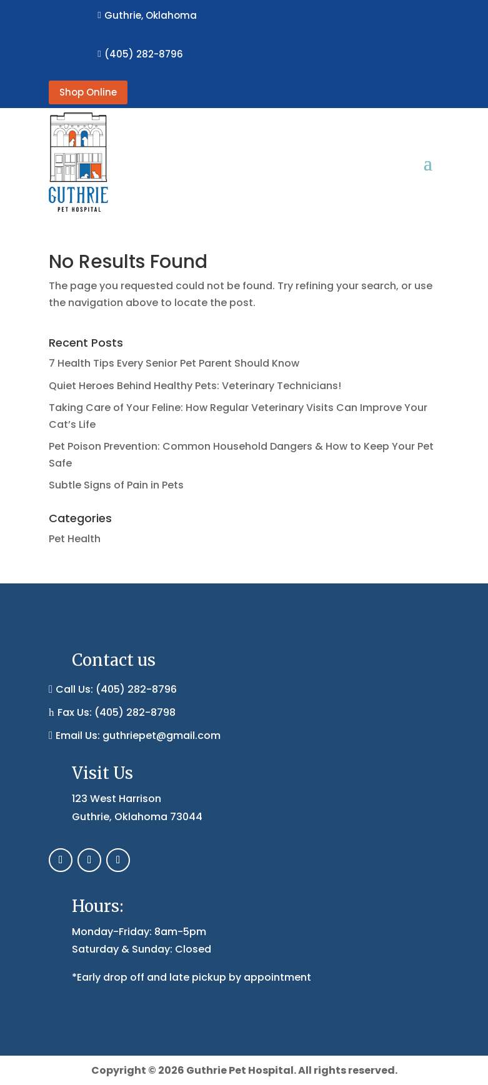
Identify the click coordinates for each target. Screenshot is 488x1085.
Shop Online (88, 92)
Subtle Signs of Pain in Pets (116, 485)
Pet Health (75, 539)
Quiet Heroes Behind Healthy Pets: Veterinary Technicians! (195, 386)
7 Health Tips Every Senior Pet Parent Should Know (174, 363)
